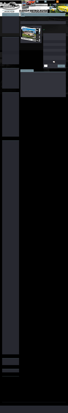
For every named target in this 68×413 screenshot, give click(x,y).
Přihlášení (41, 1)
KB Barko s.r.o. (48, 99)
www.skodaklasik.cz (6, 381)
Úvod (22, 19)
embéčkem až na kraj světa (8, 382)
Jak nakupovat (41, 14)
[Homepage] (23, 14)
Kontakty (47, 14)
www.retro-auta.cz (6, 379)
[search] (50, 8)
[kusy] (45, 66)
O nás (27, 14)
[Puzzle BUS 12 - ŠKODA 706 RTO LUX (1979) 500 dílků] (31, 26)
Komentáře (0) (50, 70)
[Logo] (11, 8)
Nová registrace (50, 1)
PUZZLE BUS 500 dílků (36, 19)
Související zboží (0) (39, 70)
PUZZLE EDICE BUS (27, 19)
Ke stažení (58, 70)
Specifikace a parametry (27, 70)
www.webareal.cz (16, 403)
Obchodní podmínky (33, 14)
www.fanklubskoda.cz (7, 380)
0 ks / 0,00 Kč (62, 1)
